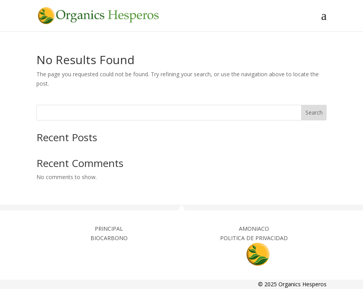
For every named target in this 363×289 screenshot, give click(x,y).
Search (314, 112)
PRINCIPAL (109, 228)
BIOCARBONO (109, 238)
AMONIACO (254, 228)
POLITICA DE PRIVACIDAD (254, 238)
